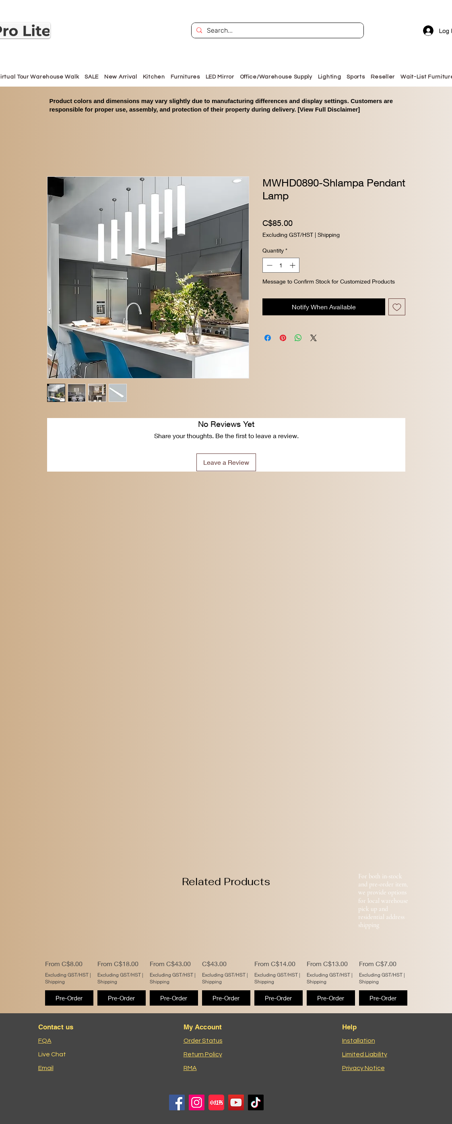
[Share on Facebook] (267, 338)
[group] (226, 954)
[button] (185, 77)
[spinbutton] (281, 265)
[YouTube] (236, 1102)
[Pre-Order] (69, 998)
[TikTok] (256, 1102)
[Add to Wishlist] (396, 306)
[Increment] (293, 265)
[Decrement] (269, 265)
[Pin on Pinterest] (283, 338)
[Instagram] (196, 1102)
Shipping (329, 234)
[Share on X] (313, 338)
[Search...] (277, 30)
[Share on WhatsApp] (298, 338)
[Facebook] (177, 1102)
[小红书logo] (216, 1102)
